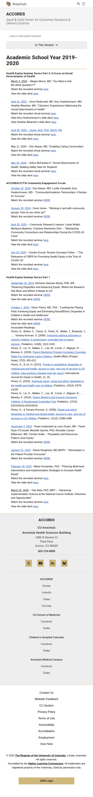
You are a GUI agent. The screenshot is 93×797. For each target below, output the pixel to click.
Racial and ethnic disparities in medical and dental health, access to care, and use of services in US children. (48, 414)
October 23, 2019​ (21, 188)
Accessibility (46, 724)
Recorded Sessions (30, 36)
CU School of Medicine (46, 615)
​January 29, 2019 (21, 208)
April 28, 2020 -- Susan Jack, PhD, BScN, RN (36, 130)
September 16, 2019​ (22, 283)
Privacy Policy (46, 711)
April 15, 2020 (19, 101)
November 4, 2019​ (21, 426)
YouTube (46, 606)
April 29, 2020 (19, 224)
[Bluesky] (64, 568)
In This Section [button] (46, 45)
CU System (46, 705)
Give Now (46, 743)
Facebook (46, 621)
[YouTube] (40, 568)
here (45, 89)
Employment (46, 737)
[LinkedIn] (52, 568)
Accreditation (46, 731)
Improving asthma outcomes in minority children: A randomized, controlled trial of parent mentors (46, 339)
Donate (46, 586)
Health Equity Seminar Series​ (24, 277)
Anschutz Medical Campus (46, 659)
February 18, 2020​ (21, 466)
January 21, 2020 (21, 450)
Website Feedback (46, 699)
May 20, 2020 (18, 163)
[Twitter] (28, 568)
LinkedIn (46, 592)
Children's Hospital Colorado (46, 637)
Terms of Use (46, 718)
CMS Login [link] (46, 780)
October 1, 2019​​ (20, 307)
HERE (46, 295)
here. (56, 117)
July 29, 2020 (18, 252)
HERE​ (46, 200)
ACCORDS (46, 579)
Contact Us (46, 692)
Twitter (46, 599)
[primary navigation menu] (84, 4)
